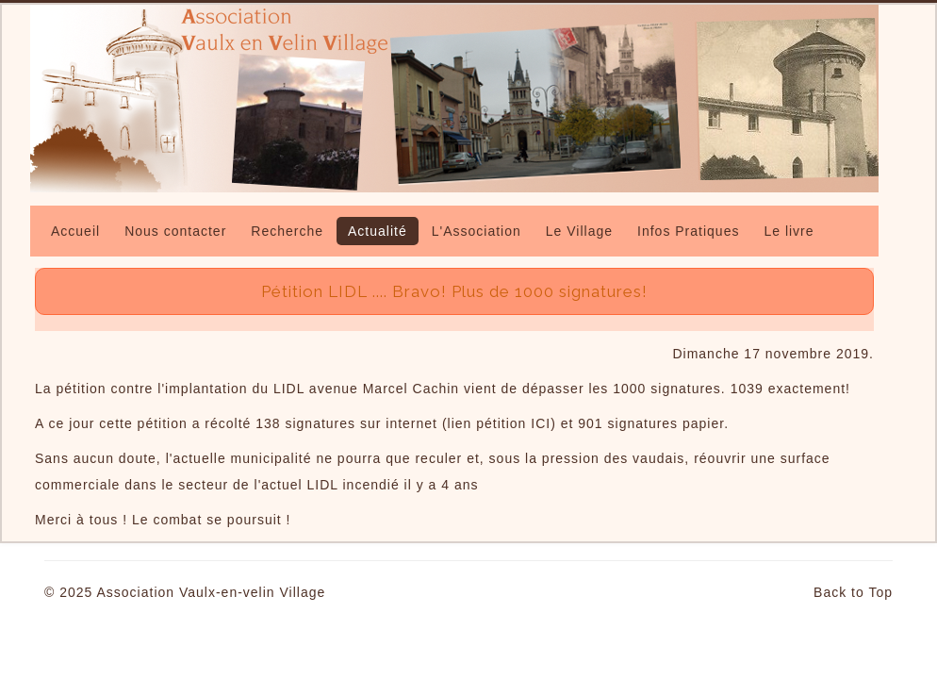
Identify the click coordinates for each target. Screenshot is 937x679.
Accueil (75, 231)
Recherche (287, 231)
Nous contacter (175, 231)
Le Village (579, 231)
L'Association (476, 231)
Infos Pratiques (688, 231)
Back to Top (853, 592)
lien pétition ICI (499, 423)
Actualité (377, 231)
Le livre (789, 231)
